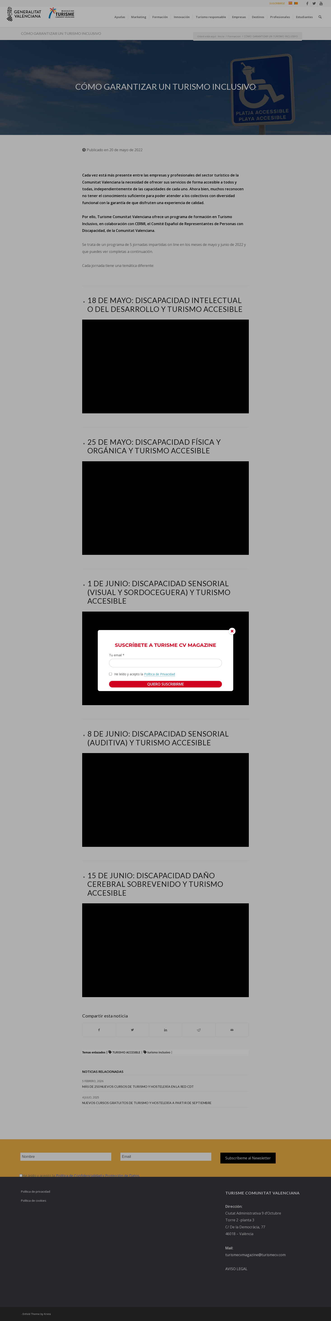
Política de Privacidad (159, 674)
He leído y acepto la (144, 674)
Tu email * (116, 655)
